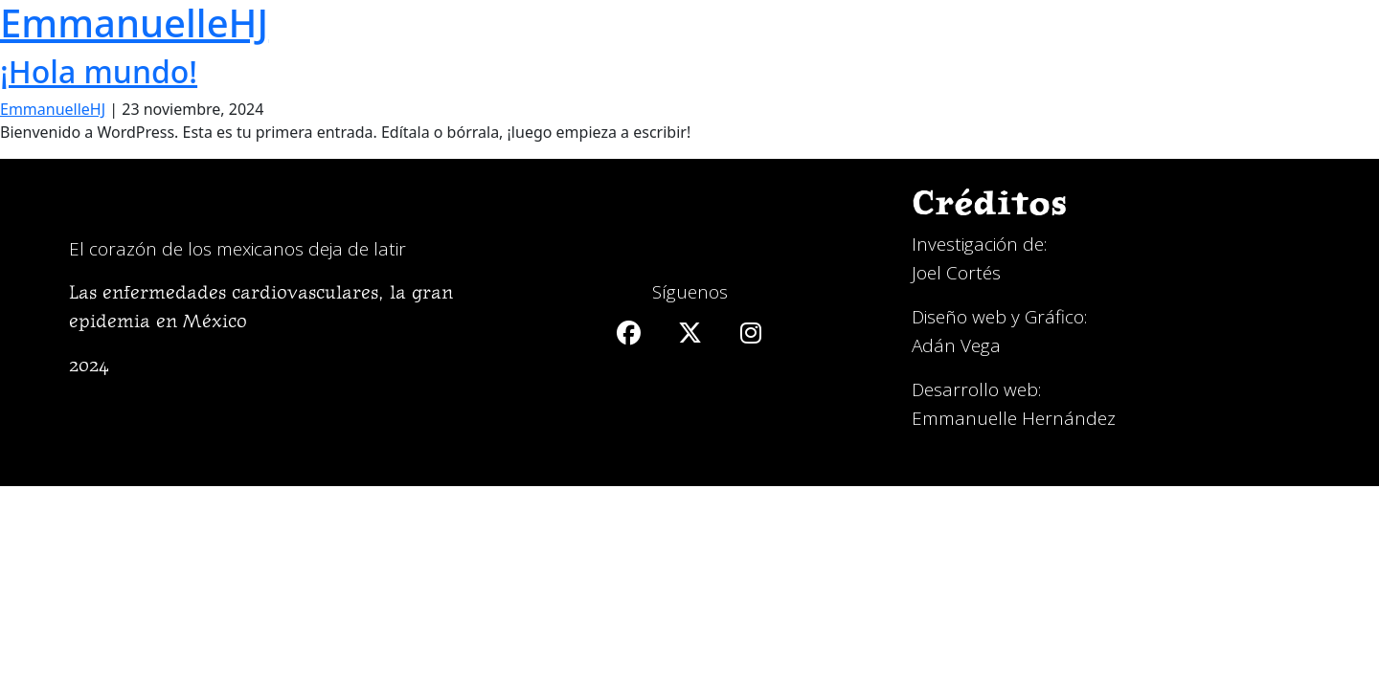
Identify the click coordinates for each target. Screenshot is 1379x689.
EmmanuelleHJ (52, 109)
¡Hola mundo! (98, 71)
